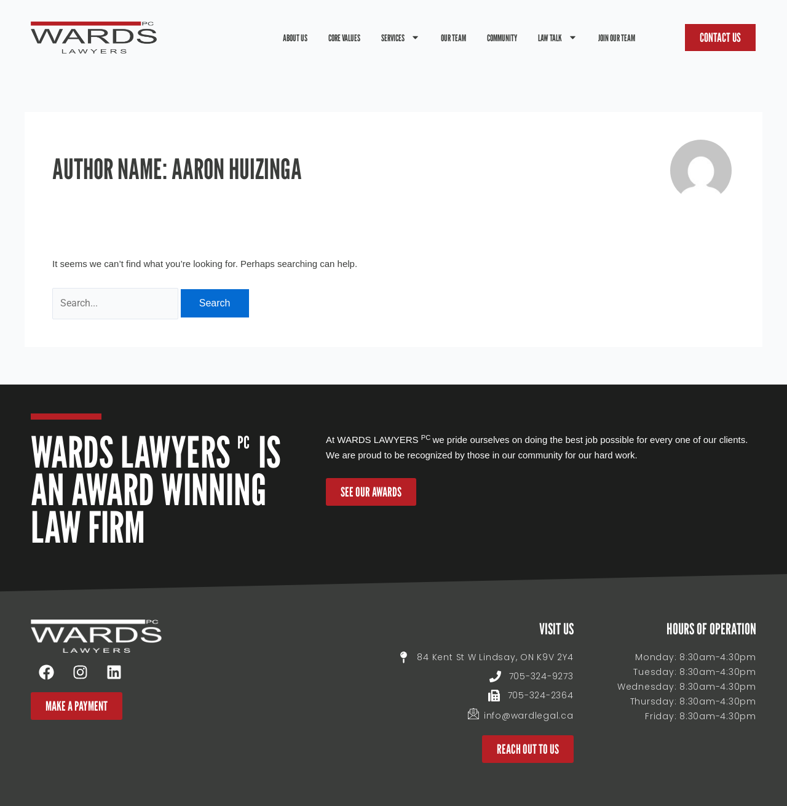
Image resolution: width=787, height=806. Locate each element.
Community (502, 37)
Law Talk (557, 37)
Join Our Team (616, 37)
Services (400, 37)
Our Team (453, 37)
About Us (295, 37)
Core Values (344, 37)
